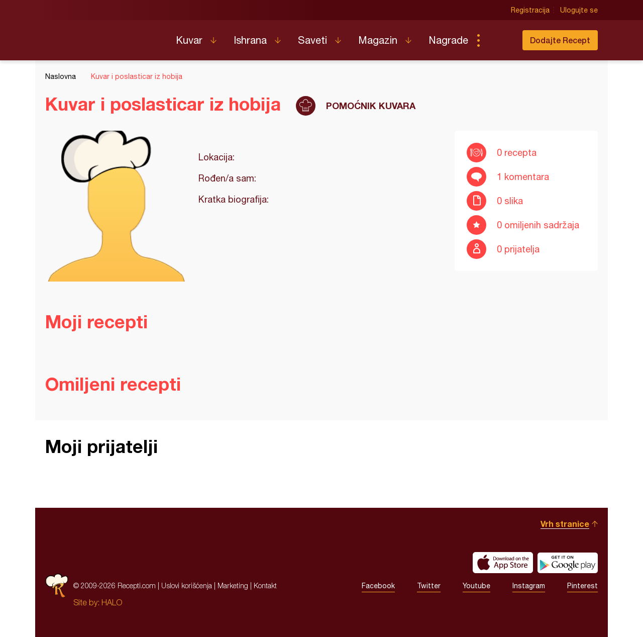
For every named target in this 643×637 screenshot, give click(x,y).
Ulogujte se (579, 10)
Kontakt (265, 585)
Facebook (378, 586)
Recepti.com (103, 36)
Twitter (429, 586)
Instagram (528, 586)
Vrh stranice (565, 523)
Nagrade (448, 40)
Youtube (476, 586)
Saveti (312, 40)
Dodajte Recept (560, 40)
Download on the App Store (503, 562)
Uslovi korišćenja (186, 585)
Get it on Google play (568, 562)
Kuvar (189, 40)
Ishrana (250, 40)
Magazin (377, 40)
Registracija (530, 10)
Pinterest (582, 586)
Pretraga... (498, 40)
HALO (111, 602)
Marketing (233, 585)
